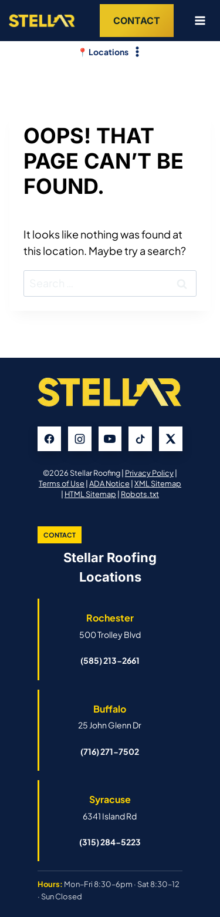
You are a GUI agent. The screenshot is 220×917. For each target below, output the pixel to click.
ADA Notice (109, 483)
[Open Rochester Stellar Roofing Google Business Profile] (110, 625)
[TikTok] (140, 438)
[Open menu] (195, 20)
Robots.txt (140, 494)
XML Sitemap (157, 483)
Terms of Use (61, 483)
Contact (136, 20)
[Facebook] (49, 438)
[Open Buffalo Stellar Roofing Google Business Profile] (110, 716)
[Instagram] (80, 438)
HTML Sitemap (90, 494)
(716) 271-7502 (109, 751)
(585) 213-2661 (110, 660)
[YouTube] (110, 438)
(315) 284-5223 (110, 842)
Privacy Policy (149, 473)
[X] (170, 438)
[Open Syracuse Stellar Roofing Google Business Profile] (110, 807)
